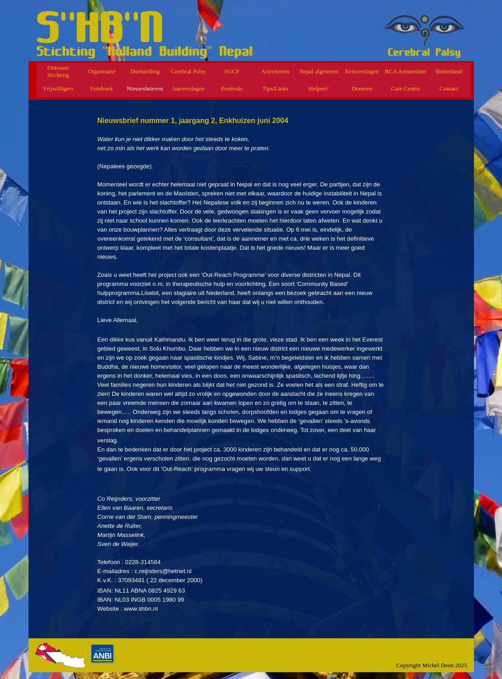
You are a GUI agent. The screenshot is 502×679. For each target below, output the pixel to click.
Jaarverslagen (188, 88)
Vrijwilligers (58, 88)
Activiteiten (275, 71)
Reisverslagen (362, 71)
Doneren (362, 88)
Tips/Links (275, 88)
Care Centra (405, 88)
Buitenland (449, 71)
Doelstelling (145, 71)
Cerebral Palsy (188, 71)
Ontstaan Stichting (58, 71)
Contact (449, 88)
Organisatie (101, 71)
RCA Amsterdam (405, 71)
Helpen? (318, 88)
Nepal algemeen (318, 71)
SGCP (231, 71)
